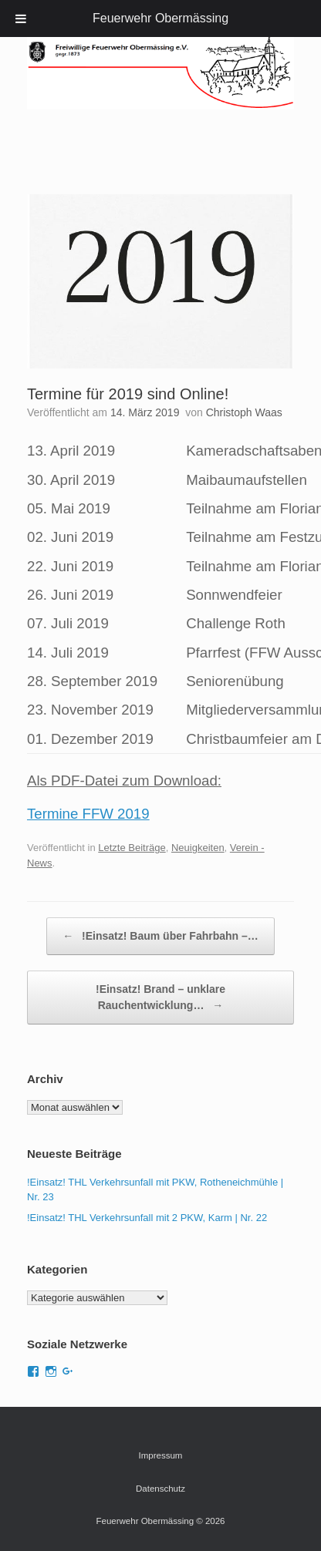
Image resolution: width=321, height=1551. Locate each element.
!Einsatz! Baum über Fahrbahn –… (160, 936)
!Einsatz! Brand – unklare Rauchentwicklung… (160, 998)
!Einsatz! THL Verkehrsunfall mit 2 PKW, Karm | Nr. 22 (147, 1217)
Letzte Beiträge (131, 847)
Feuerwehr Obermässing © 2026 (160, 1521)
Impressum (161, 1455)
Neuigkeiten (198, 847)
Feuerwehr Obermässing (160, 18)
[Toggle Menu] (21, 18)
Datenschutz (160, 1488)
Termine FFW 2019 (88, 814)
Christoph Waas (244, 412)
